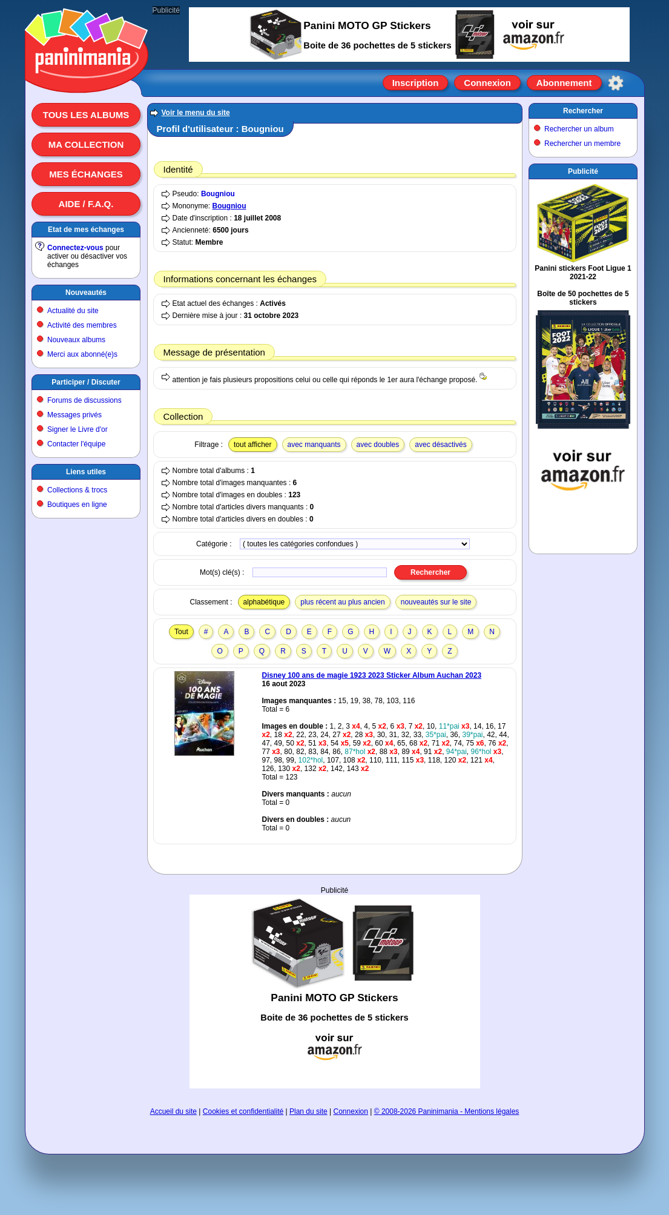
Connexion (487, 83)
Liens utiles (86, 472)
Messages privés (74, 415)
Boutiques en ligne (77, 504)
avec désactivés (440, 444)
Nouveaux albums (76, 340)
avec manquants (314, 444)
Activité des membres (82, 325)
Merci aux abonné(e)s (82, 354)
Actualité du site (73, 310)
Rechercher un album (579, 129)
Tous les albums (86, 115)
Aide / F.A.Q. (86, 204)
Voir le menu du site (196, 112)
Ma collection (86, 144)
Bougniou (218, 194)
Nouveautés (86, 292)
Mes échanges (86, 174)
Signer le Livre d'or (77, 429)
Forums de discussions (84, 400)
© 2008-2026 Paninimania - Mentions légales (446, 1111)
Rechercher (583, 111)
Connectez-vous (75, 247)
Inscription (415, 83)
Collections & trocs (77, 490)
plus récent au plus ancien (342, 602)
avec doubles (378, 444)
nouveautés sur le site (436, 602)
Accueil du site (173, 1111)
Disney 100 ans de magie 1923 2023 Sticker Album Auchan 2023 (372, 675)
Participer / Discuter (85, 382)
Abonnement (564, 83)
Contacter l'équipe (76, 444)
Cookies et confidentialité (243, 1111)
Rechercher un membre (582, 143)
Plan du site (308, 1111)
